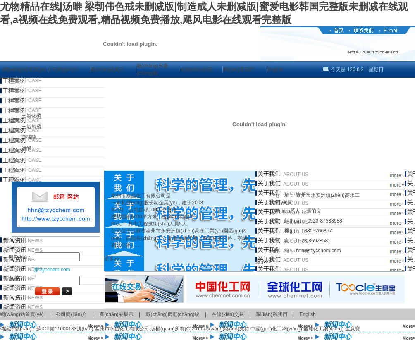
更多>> (112, 259)
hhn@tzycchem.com (318, 251)
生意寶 (352, 329)
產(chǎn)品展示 (107, 69)
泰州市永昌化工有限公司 (122, 329)
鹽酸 (26, 148)
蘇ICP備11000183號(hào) (64, 329)
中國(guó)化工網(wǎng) (276, 329)
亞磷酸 (28, 137)
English (275, 69)
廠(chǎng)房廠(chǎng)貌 (172, 314)
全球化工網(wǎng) (323, 329)
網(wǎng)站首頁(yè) (25, 69)
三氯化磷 (31, 116)
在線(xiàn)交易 (196, 69)
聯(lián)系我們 (238, 69)
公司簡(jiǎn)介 (63, 69)
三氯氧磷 (31, 126)
